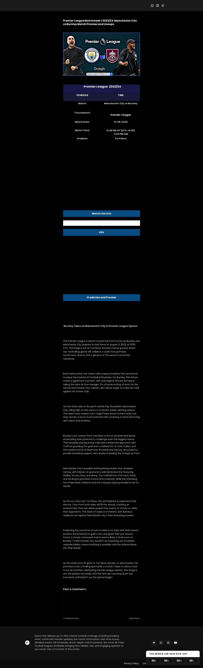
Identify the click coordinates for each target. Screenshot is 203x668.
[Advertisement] (101, 168)
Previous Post (72, 618)
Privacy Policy (131, 663)
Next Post (133, 618)
